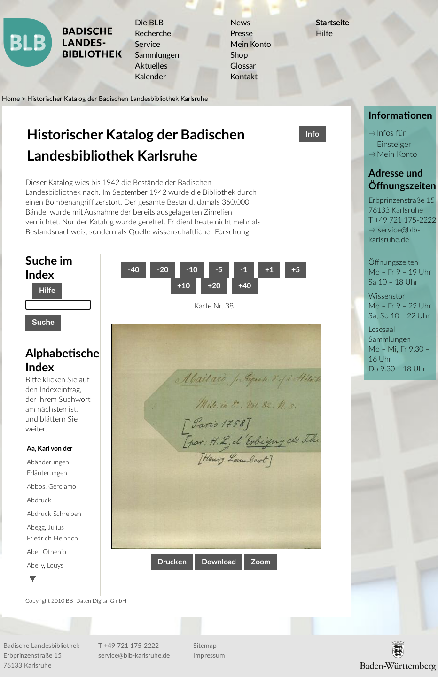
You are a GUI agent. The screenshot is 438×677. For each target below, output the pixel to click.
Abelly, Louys (45, 565)
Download (219, 562)
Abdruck (39, 500)
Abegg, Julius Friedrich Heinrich (52, 533)
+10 (183, 286)
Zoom (260, 562)
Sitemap (205, 646)
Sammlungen (157, 55)
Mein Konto (250, 44)
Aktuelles (151, 66)
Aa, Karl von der (49, 449)
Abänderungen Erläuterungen (48, 468)
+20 (214, 286)
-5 (218, 270)
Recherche (153, 34)
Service (147, 44)
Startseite (332, 23)
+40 (244, 286)
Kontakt (244, 77)
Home (11, 99)
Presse (241, 34)
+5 (295, 270)
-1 (243, 270)
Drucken (172, 562)
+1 (269, 270)
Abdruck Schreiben (54, 514)
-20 (162, 270)
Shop (239, 55)
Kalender (150, 77)
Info (312, 134)
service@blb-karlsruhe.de (134, 656)
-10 (191, 270)
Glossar (243, 66)
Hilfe (324, 34)
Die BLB (149, 23)
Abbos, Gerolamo (51, 487)
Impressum (209, 656)
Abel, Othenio (46, 552)
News (240, 23)
